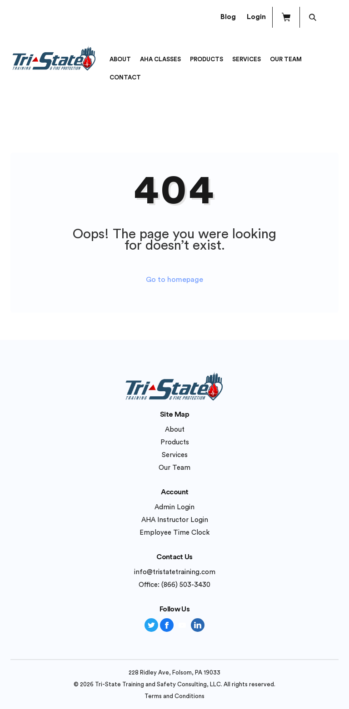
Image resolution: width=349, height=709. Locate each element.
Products (206, 59)
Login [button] (256, 16)
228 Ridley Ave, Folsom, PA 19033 (174, 672)
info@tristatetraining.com (174, 572)
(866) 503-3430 (185, 584)
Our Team (286, 59)
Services (246, 59)
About (120, 59)
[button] (286, 17)
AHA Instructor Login (174, 520)
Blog (228, 16)
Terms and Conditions (174, 696)
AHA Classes (160, 59)
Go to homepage (174, 279)
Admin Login (174, 507)
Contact (125, 77)
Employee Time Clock (174, 532)
